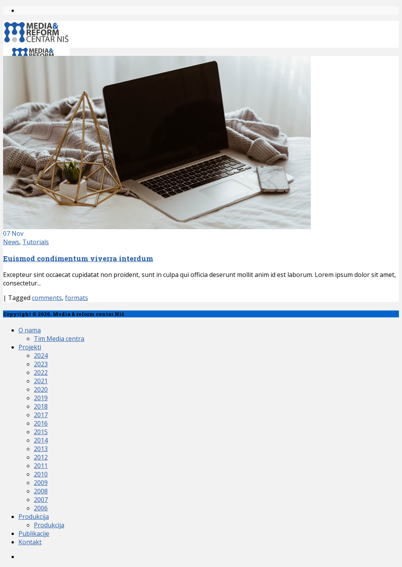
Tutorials (35, 242)
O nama (29, 330)
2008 (41, 491)
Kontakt (30, 542)
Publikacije (33, 533)
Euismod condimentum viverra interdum (78, 258)
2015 (41, 432)
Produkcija (33, 516)
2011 (41, 465)
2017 (41, 415)
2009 (41, 482)
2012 (41, 457)
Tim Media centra (59, 338)
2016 (41, 423)
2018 (41, 406)
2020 (41, 389)
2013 (41, 449)
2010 (41, 474)
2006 (41, 508)
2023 (41, 364)
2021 (41, 381)
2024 (41, 355)
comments (47, 298)
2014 (41, 440)
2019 (41, 398)
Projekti (29, 347)
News (11, 242)
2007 (41, 499)
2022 (41, 372)
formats (76, 298)
